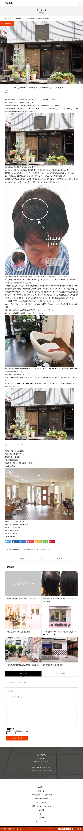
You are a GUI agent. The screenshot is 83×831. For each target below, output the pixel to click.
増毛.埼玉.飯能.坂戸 (32, 549)
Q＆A (41, 814)
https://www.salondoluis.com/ (14, 445)
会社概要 (41, 810)
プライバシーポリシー (41, 821)
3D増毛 (9, 3)
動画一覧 (41, 791)
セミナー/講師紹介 (41, 798)
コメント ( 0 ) (23, 673)
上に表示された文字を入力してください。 (18, 731)
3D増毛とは (41, 787)
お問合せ (41, 817)
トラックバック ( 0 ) (60, 673)
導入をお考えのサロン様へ (41, 806)
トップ (41, 783)
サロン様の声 (41, 802)
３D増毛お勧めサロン (7, 23)
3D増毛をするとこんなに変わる (41, 795)
